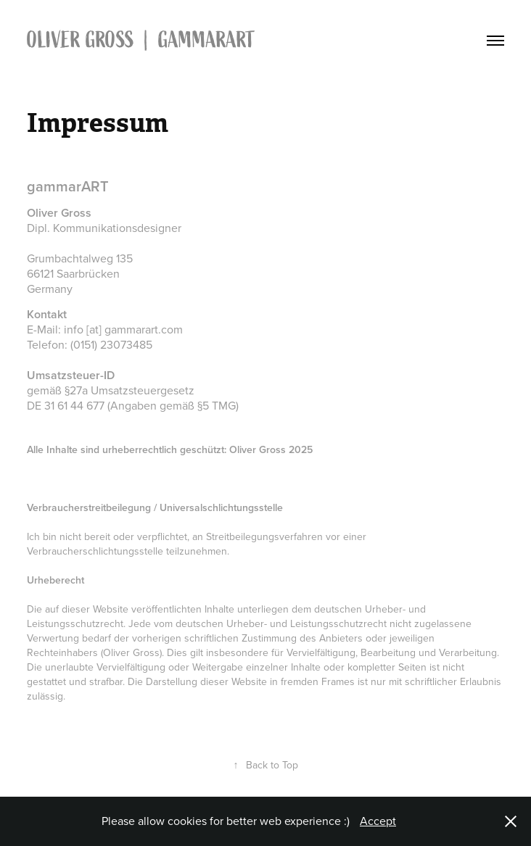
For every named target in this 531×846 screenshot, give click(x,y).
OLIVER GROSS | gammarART (143, 40)
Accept (378, 821)
